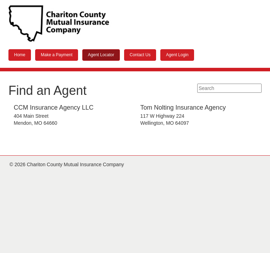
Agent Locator (101, 54)
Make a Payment (56, 54)
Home (19, 54)
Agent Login (177, 54)
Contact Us (140, 54)
